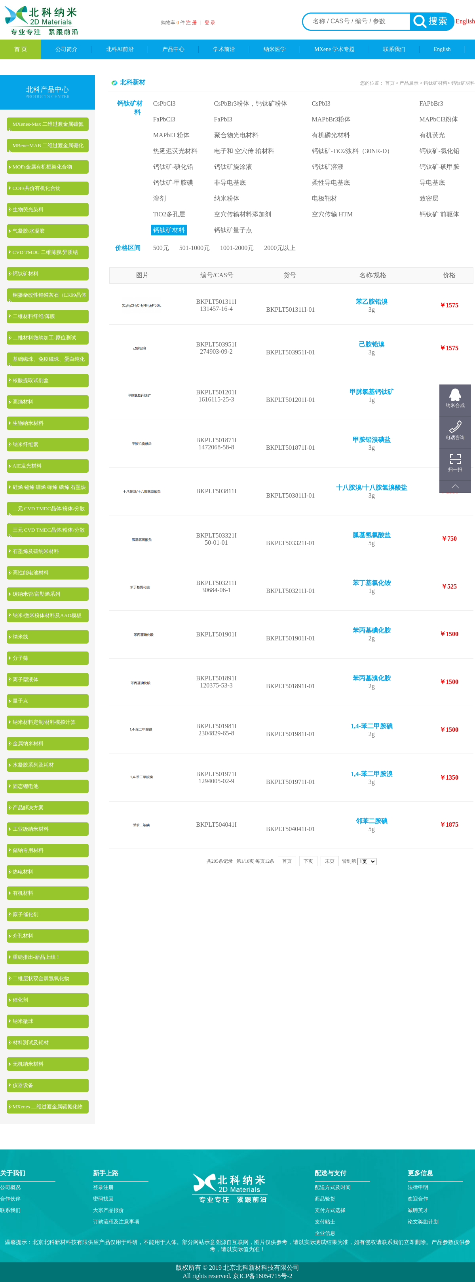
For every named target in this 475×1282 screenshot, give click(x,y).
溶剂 (159, 198)
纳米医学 (275, 49)
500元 (161, 247)
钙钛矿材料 (25, 273)
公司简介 (66, 49)
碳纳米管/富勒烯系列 (37, 594)
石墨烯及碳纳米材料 (36, 551)
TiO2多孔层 (169, 214)
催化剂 (20, 1000)
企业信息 (325, 1233)
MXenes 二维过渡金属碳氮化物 (48, 1107)
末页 (329, 861)
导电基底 (432, 182)
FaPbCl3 (164, 119)
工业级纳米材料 (31, 829)
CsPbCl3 (164, 103)
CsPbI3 (321, 103)
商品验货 (325, 1199)
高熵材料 (23, 402)
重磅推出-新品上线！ (37, 957)
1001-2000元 (237, 247)
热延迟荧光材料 (175, 151)
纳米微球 (23, 1021)
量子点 (20, 701)
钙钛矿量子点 (233, 230)
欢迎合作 (418, 1199)
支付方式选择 (330, 1210)
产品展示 (408, 83)
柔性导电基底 (331, 182)
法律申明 (418, 1187)
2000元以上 (280, 247)
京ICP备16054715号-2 (261, 1276)
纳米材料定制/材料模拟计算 (44, 722)
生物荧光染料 (28, 209)
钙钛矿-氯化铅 (440, 151)
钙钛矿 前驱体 (439, 214)
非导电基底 (230, 182)
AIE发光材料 (27, 466)
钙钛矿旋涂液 (233, 166)
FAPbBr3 (431, 103)
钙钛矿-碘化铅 (173, 166)
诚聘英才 (418, 1210)
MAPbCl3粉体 (439, 119)
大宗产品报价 (108, 1210)
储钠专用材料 (28, 850)
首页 (390, 83)
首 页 (20, 49)
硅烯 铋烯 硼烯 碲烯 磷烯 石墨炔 (49, 487)
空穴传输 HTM (332, 214)
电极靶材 (324, 198)
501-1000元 (194, 247)
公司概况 (10, 1187)
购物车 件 (173, 22)
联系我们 (394, 49)
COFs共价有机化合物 (37, 188)
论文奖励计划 (423, 1222)
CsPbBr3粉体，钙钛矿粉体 (251, 103)
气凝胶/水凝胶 (29, 231)
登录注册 (103, 1187)
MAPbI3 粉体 (171, 135)
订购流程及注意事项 (116, 1222)
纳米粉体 (226, 198)
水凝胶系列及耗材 (33, 765)
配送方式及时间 (333, 1187)
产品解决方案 (28, 807)
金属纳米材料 (28, 743)
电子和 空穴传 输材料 (244, 151)
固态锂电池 (25, 786)
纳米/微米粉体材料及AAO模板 (47, 615)
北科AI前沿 (120, 49)
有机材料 (23, 893)
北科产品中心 (47, 89)
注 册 (191, 22)
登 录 (210, 22)
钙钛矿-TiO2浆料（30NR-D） (352, 151)
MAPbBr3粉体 (331, 119)
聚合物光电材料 (236, 135)
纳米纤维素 (25, 444)
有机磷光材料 (331, 135)
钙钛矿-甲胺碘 (173, 182)
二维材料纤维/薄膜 (34, 316)
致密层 (429, 198)
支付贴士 (325, 1222)
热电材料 (23, 872)
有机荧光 (432, 135)
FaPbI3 (223, 119)
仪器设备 (23, 1085)
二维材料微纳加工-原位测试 (44, 338)
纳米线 (20, 637)
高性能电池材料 (31, 573)
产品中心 (173, 49)
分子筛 (20, 658)
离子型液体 (25, 679)
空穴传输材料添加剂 (242, 214)
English (465, 21)
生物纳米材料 (28, 423)
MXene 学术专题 (334, 49)
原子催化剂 (25, 914)
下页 (308, 861)
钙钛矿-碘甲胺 (440, 166)
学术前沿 (224, 49)
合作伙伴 (10, 1199)
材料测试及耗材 (31, 1042)
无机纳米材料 (28, 1064)
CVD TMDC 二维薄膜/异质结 (45, 252)
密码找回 (103, 1199)
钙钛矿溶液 (328, 166)
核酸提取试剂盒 (31, 380)
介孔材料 (23, 936)
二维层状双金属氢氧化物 (41, 978)
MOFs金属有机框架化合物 (42, 167)
